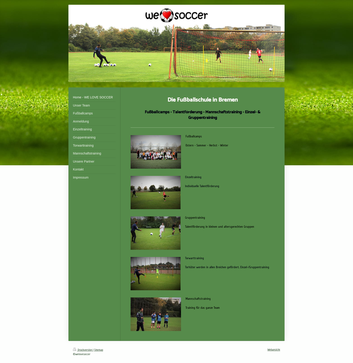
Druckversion (83, 350)
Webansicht (273, 350)
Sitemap (98, 350)
